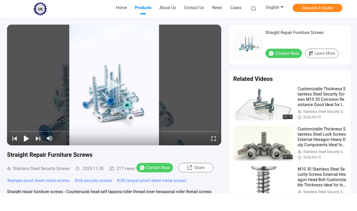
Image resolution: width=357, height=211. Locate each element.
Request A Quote (317, 8)
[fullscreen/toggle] (213, 138)
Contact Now (154, 167)
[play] (114, 85)
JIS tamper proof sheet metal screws (152, 180)
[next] (38, 138)
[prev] (14, 138)
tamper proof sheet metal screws (40, 180)
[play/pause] (26, 138)
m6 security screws (94, 180)
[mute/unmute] (50, 138)
